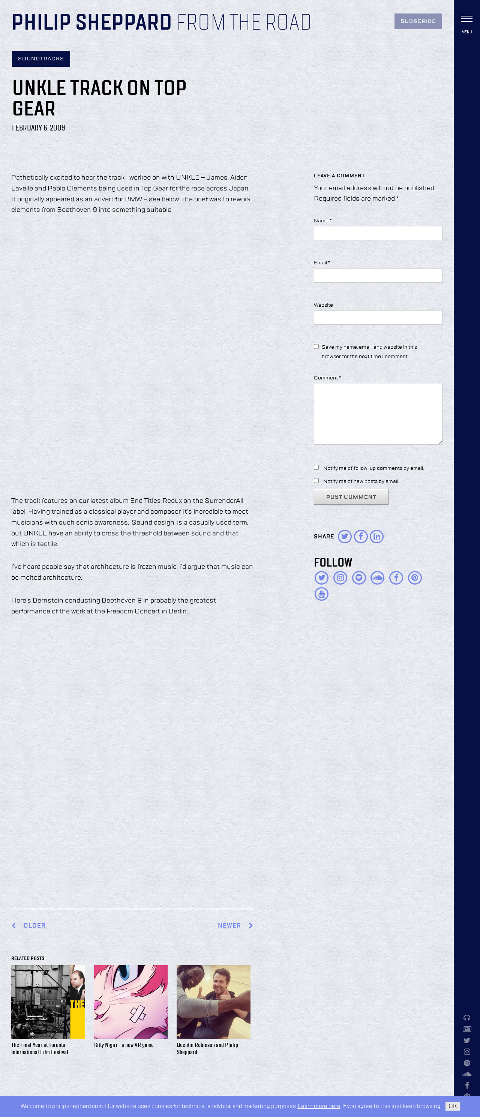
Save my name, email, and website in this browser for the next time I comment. (369, 352)
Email (322, 262)
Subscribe (418, 21)
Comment (327, 378)
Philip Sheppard (91, 23)
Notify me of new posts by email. (361, 481)
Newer (236, 926)
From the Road (244, 23)
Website (323, 305)
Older (35, 926)
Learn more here (319, 1106)
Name (323, 220)
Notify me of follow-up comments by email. (373, 468)
